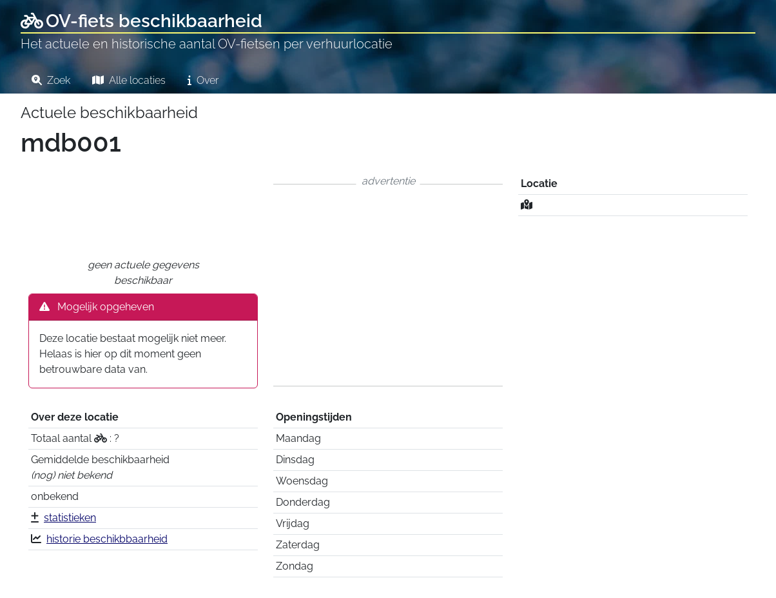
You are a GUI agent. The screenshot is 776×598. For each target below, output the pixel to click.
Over (203, 80)
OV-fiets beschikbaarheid (141, 21)
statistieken (70, 518)
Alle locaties (129, 80)
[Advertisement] (388, 285)
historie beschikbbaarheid (107, 539)
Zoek (51, 80)
